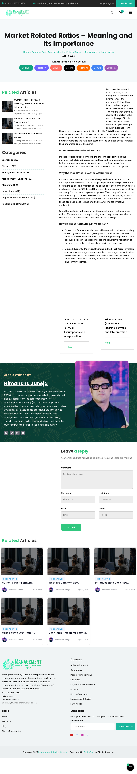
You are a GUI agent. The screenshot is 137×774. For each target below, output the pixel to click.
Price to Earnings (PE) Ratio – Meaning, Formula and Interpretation (117, 331)
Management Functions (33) (17, 178)
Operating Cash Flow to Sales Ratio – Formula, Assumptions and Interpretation (76, 333)
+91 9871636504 (12, 699)
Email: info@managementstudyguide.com (55, 3)
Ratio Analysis (49, 52)
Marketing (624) (10, 185)
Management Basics (81, 699)
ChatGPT (26, 67)
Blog (4, 726)
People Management (81, 674)
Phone (102, 508)
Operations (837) (11, 191)
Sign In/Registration (11, 731)
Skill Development (79, 665)
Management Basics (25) (15, 172)
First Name (66, 493)
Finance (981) (9, 166)
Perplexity (41, 67)
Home (26, 52)
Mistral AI (83, 67)
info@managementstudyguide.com (22, 703)
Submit (71, 527)
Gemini (97, 67)
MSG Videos (76, 703)
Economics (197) (10, 160)
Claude (56, 67)
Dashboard (126, 3)
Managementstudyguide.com (53, 752)
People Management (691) (16, 204)
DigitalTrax (89, 752)
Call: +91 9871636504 (13, 3)
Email (63, 508)
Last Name (104, 493)
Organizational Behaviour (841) (18, 197)
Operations (76, 670)
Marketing (75, 679)
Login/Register (107, 3)
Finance (36, 52)
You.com (111, 67)
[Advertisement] (81, 106)
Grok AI (69, 67)
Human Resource (79, 694)
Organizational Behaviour (83, 684)
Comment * (66, 467)
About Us (6, 721)
